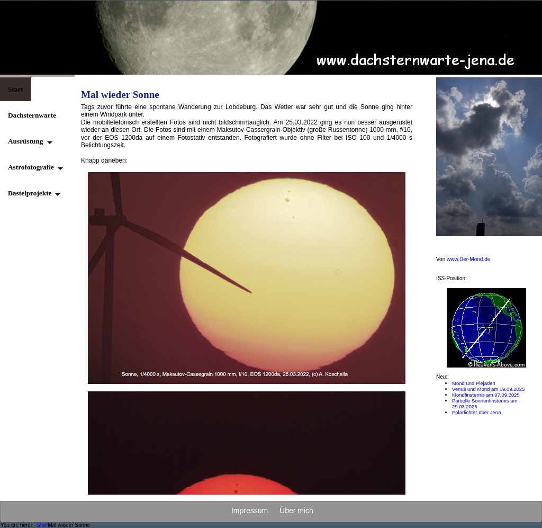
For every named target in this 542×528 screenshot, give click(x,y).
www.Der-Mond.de (468, 259)
